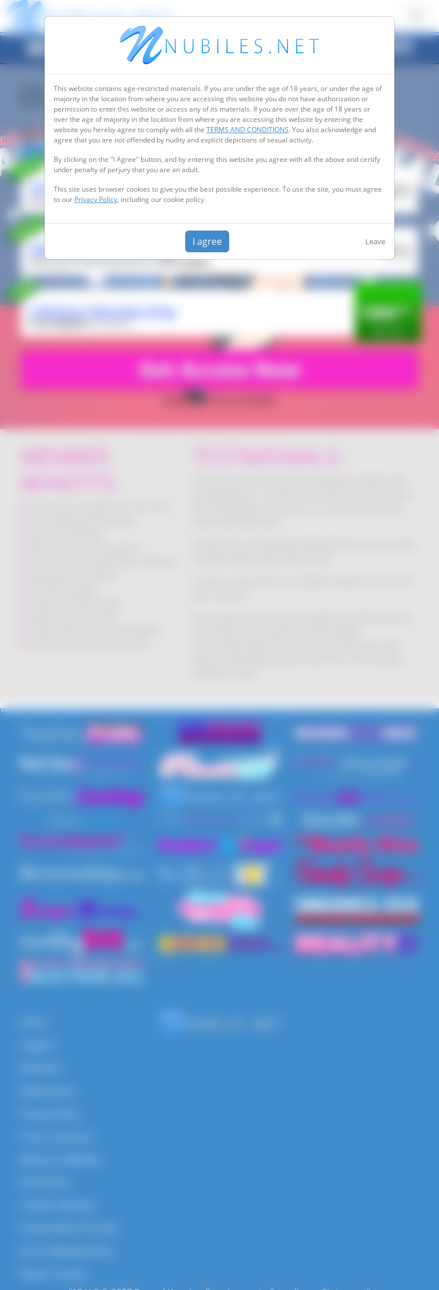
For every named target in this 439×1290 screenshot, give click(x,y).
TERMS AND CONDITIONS (247, 129)
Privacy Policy (95, 199)
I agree (207, 241)
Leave (375, 241)
